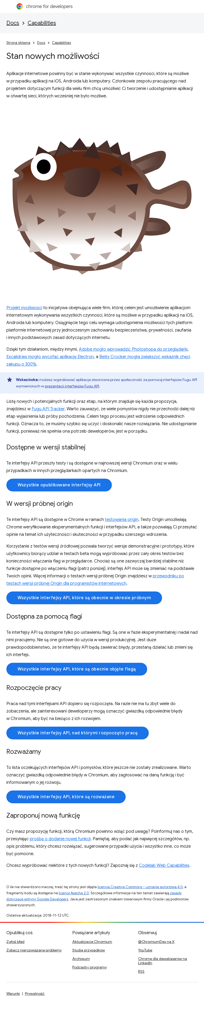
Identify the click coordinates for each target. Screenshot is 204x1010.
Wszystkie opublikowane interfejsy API (59, 485)
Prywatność (35, 993)
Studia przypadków (88, 950)
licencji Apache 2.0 (74, 893)
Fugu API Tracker (48, 409)
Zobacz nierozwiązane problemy (34, 950)
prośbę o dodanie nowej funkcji (60, 839)
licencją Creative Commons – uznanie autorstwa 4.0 (140, 887)
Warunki (13, 993)
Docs (12, 23)
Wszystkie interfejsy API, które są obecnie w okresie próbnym (84, 598)
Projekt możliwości (24, 308)
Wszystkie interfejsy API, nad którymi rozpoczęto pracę (78, 733)
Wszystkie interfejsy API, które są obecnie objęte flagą (77, 669)
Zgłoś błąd (15, 941)
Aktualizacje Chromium (92, 941)
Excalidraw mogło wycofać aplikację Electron (50, 356)
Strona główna (18, 42)
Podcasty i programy (89, 967)
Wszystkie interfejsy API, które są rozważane (66, 797)
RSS (141, 971)
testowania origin (121, 519)
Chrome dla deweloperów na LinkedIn (162, 960)
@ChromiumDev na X (156, 941)
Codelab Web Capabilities (164, 865)
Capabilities (42, 23)
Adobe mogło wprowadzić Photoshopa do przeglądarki (133, 349)
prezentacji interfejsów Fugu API (72, 386)
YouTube (145, 950)
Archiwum (81, 958)
